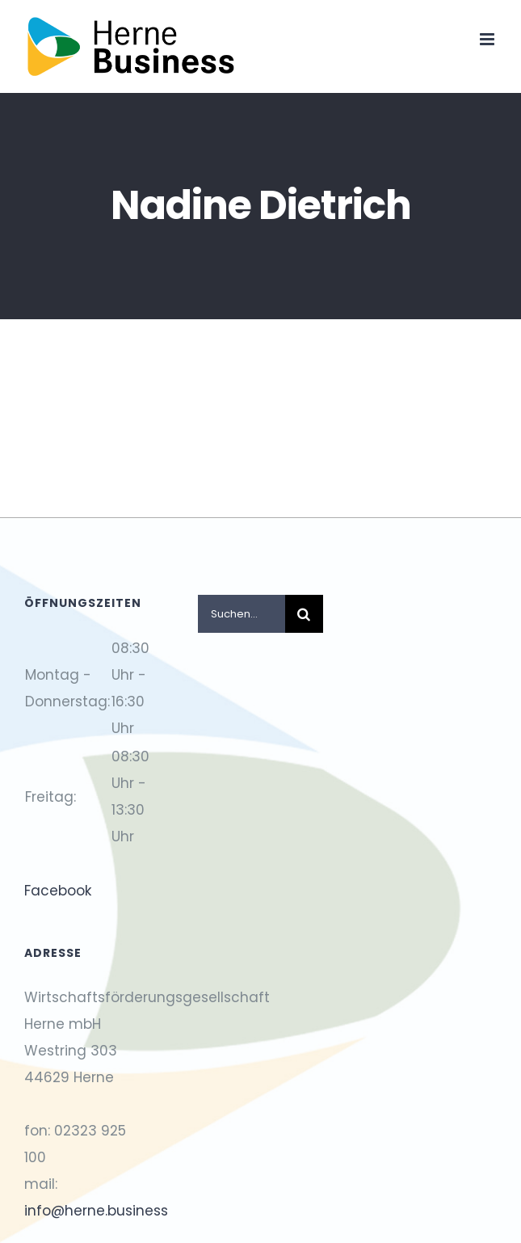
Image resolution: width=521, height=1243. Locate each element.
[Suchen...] (241, 614)
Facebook (57, 890)
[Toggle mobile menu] (488, 39)
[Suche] (304, 614)
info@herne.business (96, 1210)
